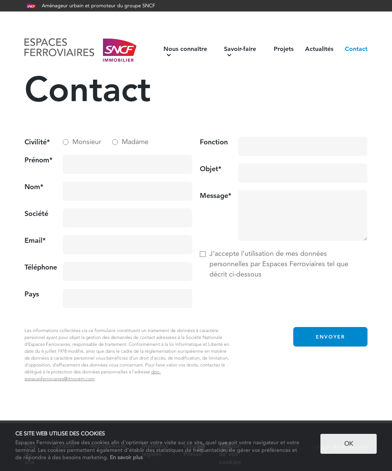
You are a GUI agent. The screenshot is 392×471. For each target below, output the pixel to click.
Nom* (33, 186)
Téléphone (40, 267)
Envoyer (330, 337)
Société (36, 213)
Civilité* (37, 141)
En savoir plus (126, 457)
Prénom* (38, 159)
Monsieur (86, 141)
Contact (356, 49)
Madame (135, 141)
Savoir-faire (240, 51)
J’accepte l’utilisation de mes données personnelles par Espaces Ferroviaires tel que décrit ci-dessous (278, 263)
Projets (284, 49)
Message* (215, 195)
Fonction (214, 141)
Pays (31, 293)
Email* (35, 240)
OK (348, 443)
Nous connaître (185, 51)
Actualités (319, 49)
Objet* (210, 168)
